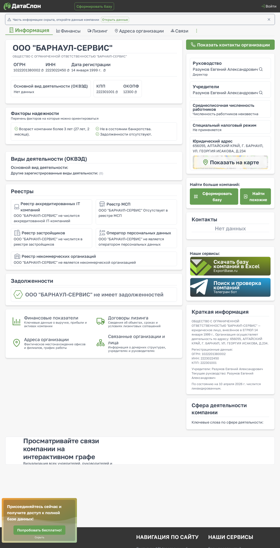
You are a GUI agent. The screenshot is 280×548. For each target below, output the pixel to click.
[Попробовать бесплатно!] (39, 530)
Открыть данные (115, 19)
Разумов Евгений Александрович (228, 69)
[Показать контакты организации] (230, 45)
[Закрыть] (268, 19)
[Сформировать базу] (94, 6)
